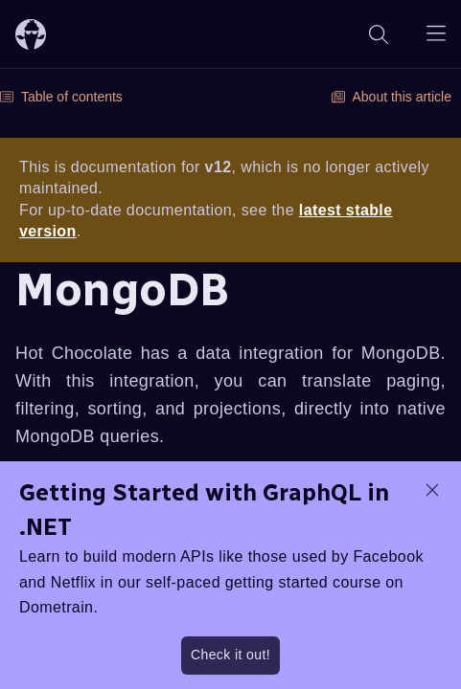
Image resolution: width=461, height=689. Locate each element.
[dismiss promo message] (432, 490)
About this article (392, 96)
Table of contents (61, 96)
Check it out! (230, 654)
